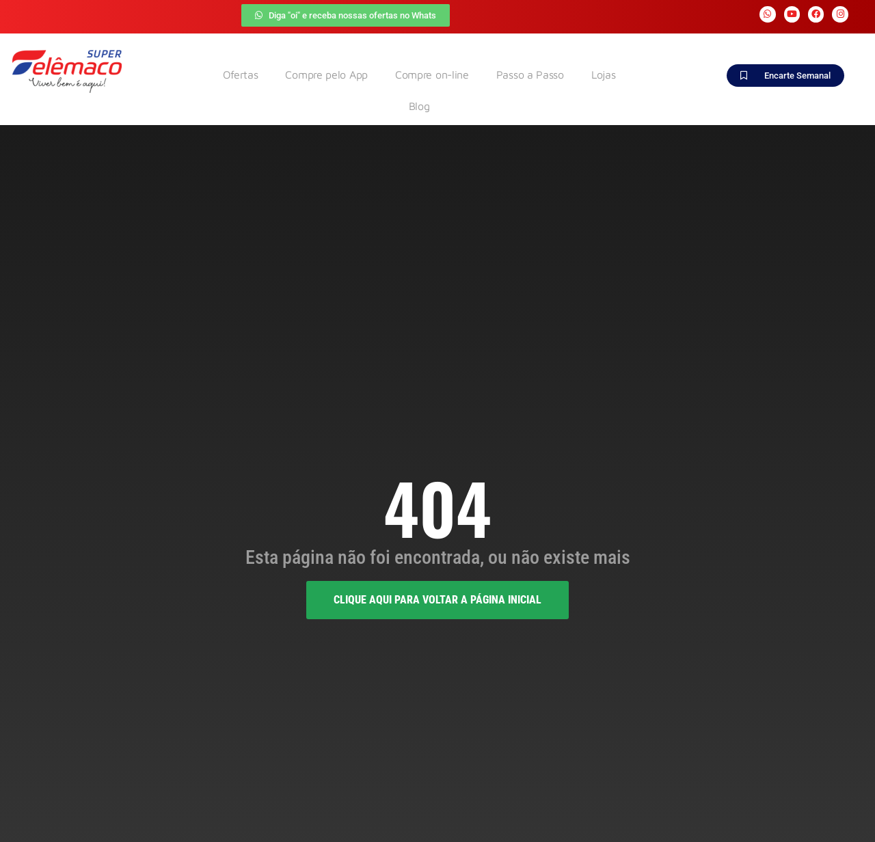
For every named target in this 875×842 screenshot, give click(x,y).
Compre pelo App (326, 74)
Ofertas (240, 74)
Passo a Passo (530, 74)
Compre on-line (432, 74)
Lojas (603, 74)
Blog (419, 106)
